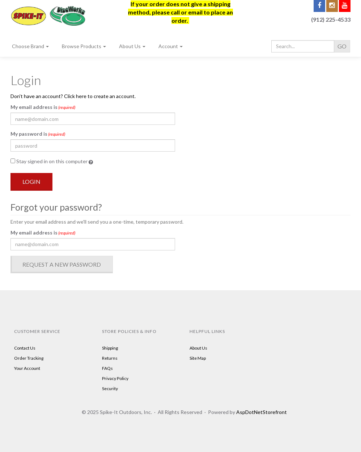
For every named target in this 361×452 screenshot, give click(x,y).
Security (110, 388)
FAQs (107, 368)
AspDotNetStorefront (261, 412)
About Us (132, 46)
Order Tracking (28, 358)
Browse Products (84, 46)
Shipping (110, 348)
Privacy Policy (115, 378)
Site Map (198, 358)
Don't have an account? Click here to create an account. (73, 96)
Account (170, 46)
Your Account (27, 368)
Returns (110, 358)
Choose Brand (30, 46)
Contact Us (24, 348)
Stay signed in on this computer (51, 161)
